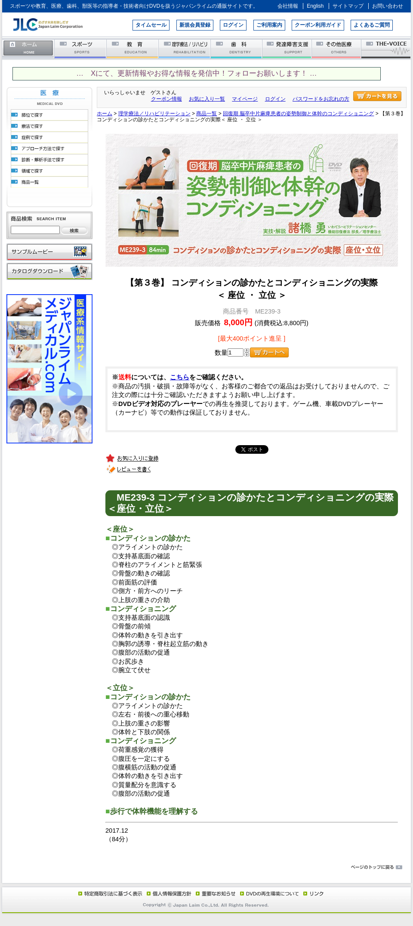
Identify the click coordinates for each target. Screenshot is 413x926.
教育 (133, 48)
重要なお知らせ (213, 893)
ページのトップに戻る (206, 867)
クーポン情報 (166, 99)
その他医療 (337, 48)
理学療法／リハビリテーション (185, 48)
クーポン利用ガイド (318, 25)
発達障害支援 (287, 48)
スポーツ (81, 48)
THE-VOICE (386, 48)
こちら (179, 377)
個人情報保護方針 (167, 893)
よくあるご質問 (372, 25)
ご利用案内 (269, 25)
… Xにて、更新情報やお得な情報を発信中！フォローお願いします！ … (196, 73)
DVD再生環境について (270, 893)
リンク (312, 893)
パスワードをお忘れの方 (321, 99)
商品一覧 (206, 114)
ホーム (28, 48)
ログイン (233, 25)
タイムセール (151, 25)
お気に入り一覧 (207, 99)
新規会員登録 (194, 25)
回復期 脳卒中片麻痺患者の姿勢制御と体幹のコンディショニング (298, 114)
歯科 (237, 48)
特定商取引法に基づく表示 (109, 893)
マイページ (245, 99)
